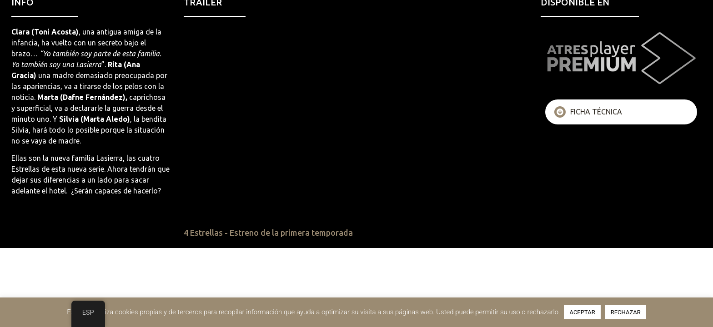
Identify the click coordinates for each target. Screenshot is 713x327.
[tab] (621, 111)
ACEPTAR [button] (582, 312)
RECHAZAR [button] (626, 312)
